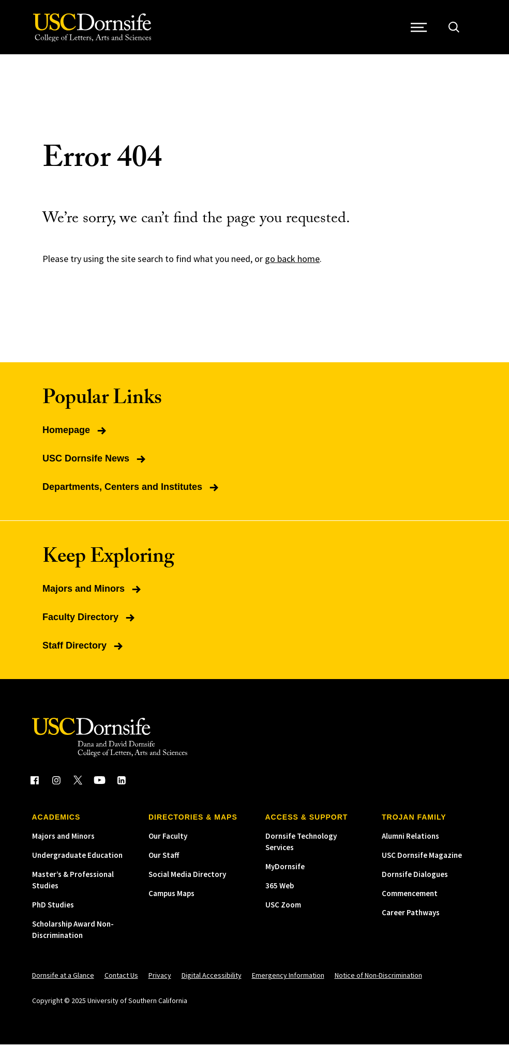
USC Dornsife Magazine (422, 858)
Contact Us (121, 977)
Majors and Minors (63, 838)
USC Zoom (283, 907)
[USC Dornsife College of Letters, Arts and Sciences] (93, 28)
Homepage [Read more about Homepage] (75, 432)
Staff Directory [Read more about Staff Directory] (83, 648)
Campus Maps (171, 896)
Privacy (159, 977)
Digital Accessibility (212, 977)
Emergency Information (288, 977)
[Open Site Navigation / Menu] (421, 29)
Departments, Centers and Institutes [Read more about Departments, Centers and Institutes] (131, 489)
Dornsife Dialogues (415, 877)
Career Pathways (411, 915)
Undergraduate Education (77, 858)
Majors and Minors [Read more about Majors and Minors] (92, 591)
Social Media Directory (187, 877)
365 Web (279, 888)
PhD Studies (53, 907)
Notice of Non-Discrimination (378, 977)
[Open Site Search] (455, 29)
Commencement (410, 896)
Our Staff (163, 858)
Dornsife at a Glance (63, 977)
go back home (292, 261)
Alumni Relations (410, 838)
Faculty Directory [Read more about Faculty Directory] (89, 619)
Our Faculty (167, 838)
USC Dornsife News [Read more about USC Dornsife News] (94, 461)
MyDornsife (285, 869)
